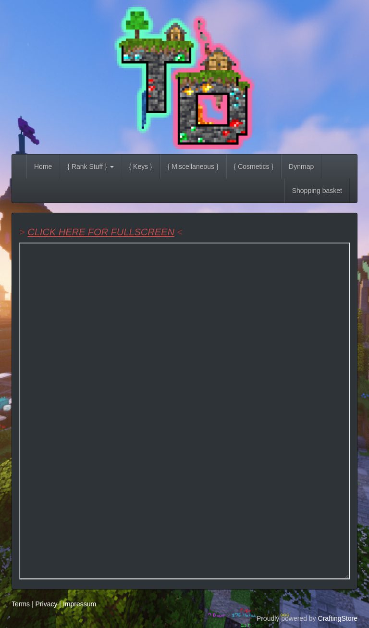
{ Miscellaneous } (193, 166)
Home (43, 166)
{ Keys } (140, 166)
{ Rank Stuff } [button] (90, 166)
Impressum (79, 604)
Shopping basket (317, 190)
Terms (21, 604)
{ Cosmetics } (253, 166)
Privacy (47, 604)
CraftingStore (337, 618)
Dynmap (301, 166)
